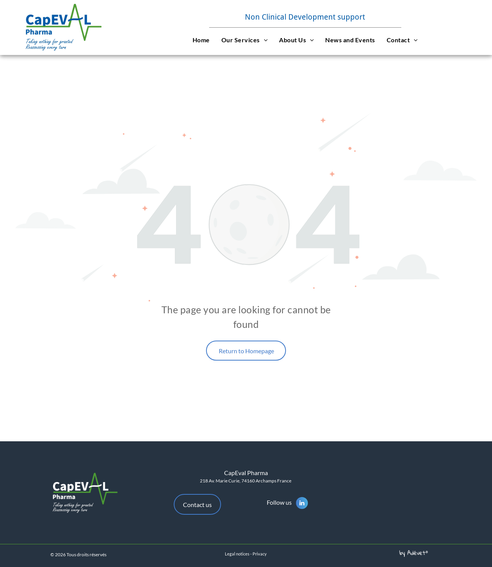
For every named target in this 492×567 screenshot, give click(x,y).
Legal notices (237, 553)
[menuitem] (201, 39)
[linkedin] (302, 504)
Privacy (260, 553)
